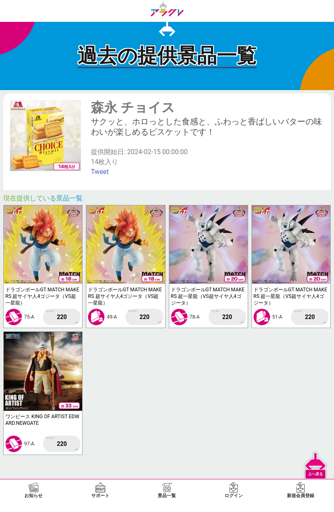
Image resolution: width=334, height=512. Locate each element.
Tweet (100, 172)
